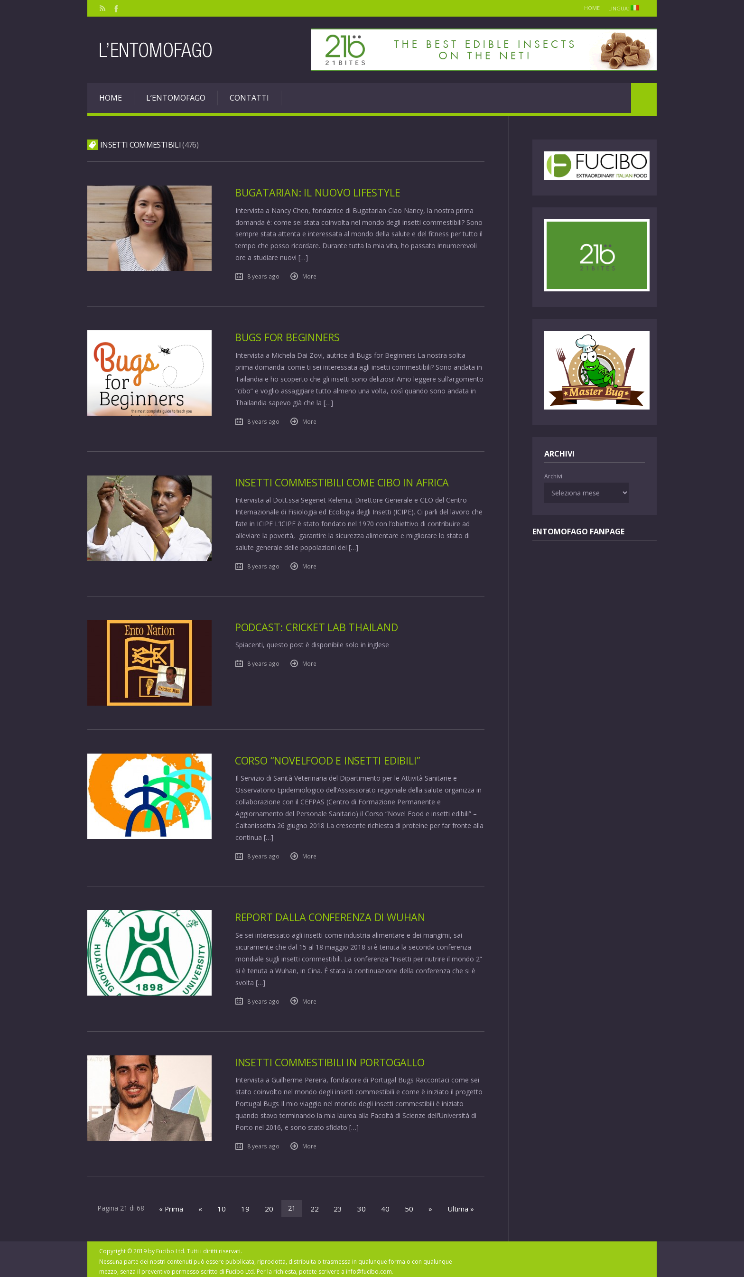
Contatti (249, 98)
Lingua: (623, 8)
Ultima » (451, 1204)
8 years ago (263, 276)
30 (359, 1204)
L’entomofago (175, 98)
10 (228, 1204)
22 (315, 1204)
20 (272, 1204)
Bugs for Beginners (289, 336)
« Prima (181, 1204)
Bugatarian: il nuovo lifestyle (320, 192)
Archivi (553, 476)
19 (250, 1204)
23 (337, 1204)
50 (403, 1204)
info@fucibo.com (369, 1267)
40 (381, 1204)
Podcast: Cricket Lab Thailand (319, 625)
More (309, 276)
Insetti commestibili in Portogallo (333, 1059)
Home (583, 7)
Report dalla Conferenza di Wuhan (334, 914)
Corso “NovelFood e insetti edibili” (331, 758)
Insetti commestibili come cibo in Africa (345, 481)
